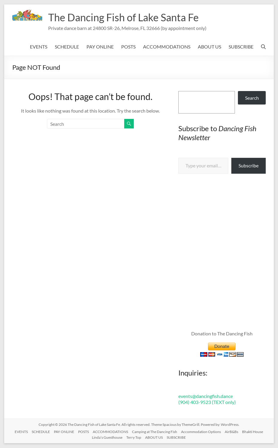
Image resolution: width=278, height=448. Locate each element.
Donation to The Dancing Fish (222, 334)
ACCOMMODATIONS (166, 47)
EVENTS (38, 47)
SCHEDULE (67, 47)
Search (252, 98)
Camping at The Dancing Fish (154, 432)
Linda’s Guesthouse (107, 437)
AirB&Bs (231, 432)
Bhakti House (252, 432)
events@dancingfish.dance (205, 396)
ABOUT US (209, 47)
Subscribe (248, 166)
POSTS (128, 47)
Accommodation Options (201, 432)
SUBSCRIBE (241, 47)
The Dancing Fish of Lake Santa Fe (127, 17)
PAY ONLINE (100, 47)
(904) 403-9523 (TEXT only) (207, 402)
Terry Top (133, 437)
